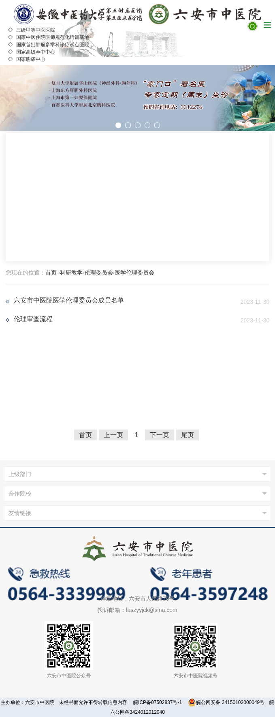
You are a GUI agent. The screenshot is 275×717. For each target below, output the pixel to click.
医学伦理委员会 (134, 272)
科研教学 (71, 272)
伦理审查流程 (33, 319)
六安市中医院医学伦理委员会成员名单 (69, 300)
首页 (51, 272)
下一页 (159, 434)
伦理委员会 (99, 272)
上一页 (113, 434)
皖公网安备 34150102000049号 (226, 702)
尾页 (187, 434)
